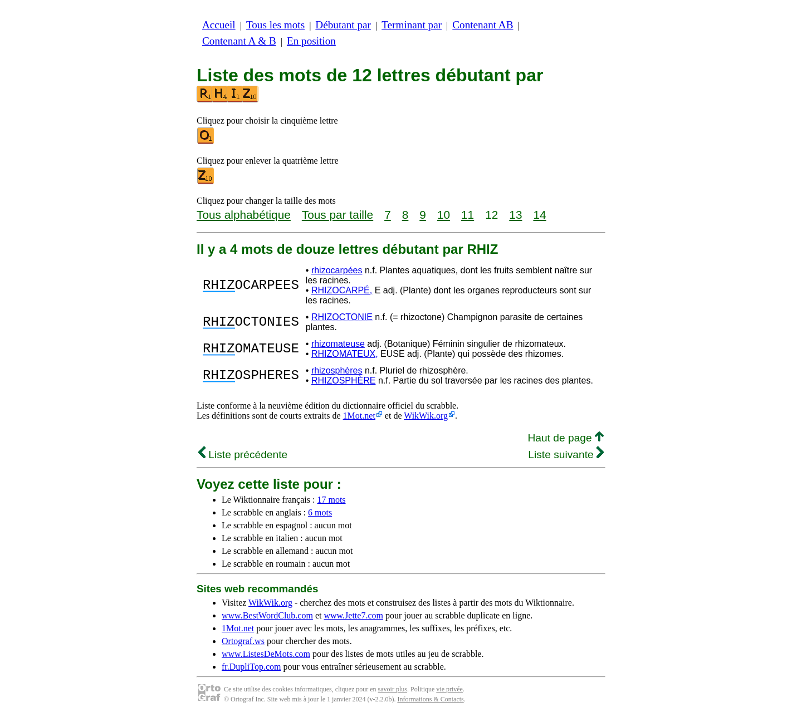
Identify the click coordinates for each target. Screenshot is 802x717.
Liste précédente (242, 454)
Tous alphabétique (244, 214)
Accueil (219, 25)
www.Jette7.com (353, 615)
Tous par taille (337, 214)
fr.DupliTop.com (251, 666)
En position (311, 41)
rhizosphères (337, 370)
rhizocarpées (337, 270)
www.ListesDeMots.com (266, 654)
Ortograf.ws (243, 641)
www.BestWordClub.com (267, 615)
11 (467, 214)
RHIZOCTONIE (342, 317)
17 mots (331, 499)
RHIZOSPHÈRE (343, 380)
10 (443, 214)
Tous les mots (275, 25)
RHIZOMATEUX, (344, 353)
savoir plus (392, 689)
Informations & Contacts (430, 699)
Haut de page (565, 438)
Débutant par (343, 25)
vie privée (449, 689)
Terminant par (412, 25)
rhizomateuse (338, 343)
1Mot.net (359, 415)
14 (539, 214)
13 (515, 214)
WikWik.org (426, 415)
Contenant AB (482, 25)
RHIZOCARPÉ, (341, 290)
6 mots (320, 512)
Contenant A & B (239, 41)
